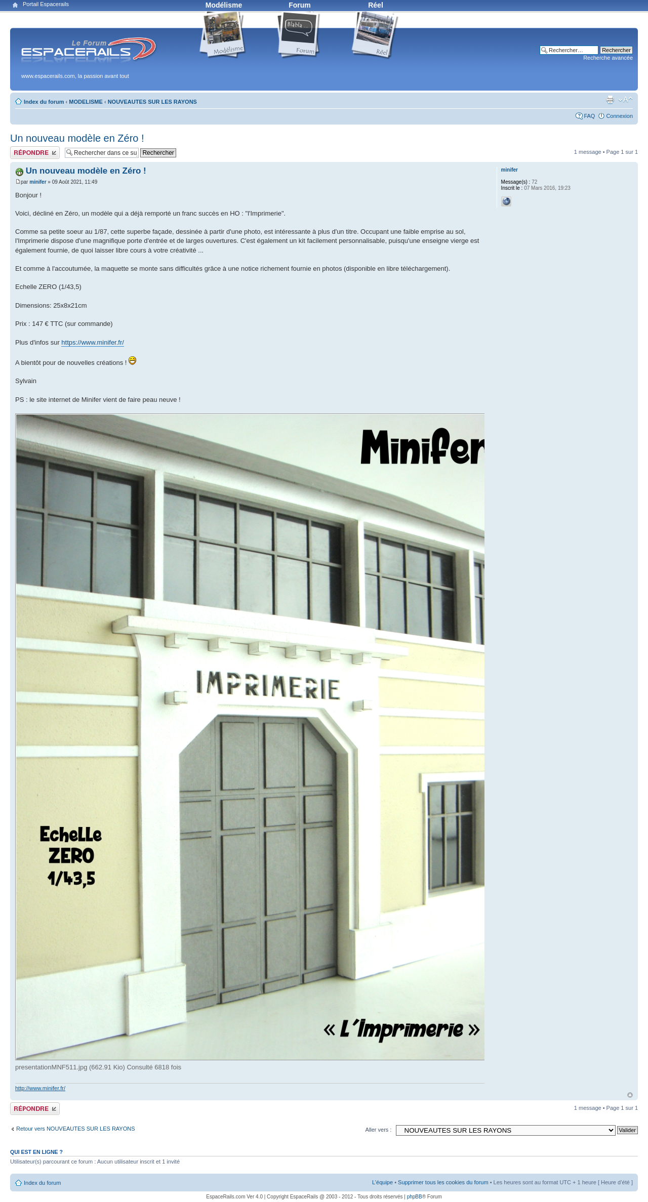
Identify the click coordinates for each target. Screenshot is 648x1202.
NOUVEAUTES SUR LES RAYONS (152, 102)
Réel (375, 5)
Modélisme (224, 5)
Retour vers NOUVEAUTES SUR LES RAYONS (75, 1129)
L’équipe (382, 1182)
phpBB (414, 1196)
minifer (37, 182)
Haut (630, 1095)
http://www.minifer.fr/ (40, 1088)
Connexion (619, 116)
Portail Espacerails (46, 4)
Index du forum (44, 102)
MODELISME (86, 102)
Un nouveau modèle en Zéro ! (77, 138)
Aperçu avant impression (610, 99)
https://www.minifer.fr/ (92, 342)
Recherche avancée (608, 58)
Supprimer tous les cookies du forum (443, 1182)
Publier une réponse (35, 152)
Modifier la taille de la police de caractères (625, 99)
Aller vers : (378, 1130)
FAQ (589, 116)
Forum (300, 5)
